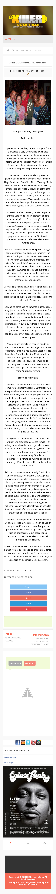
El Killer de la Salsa (35, 877)
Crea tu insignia (8, 763)
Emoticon (29, 663)
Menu (10, 39)
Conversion (15, 663)
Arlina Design (25, 882)
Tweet (28, 587)
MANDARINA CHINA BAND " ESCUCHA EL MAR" (40, 641)
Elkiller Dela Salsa (9, 757)
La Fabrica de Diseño (34, 883)
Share (28, 592)
